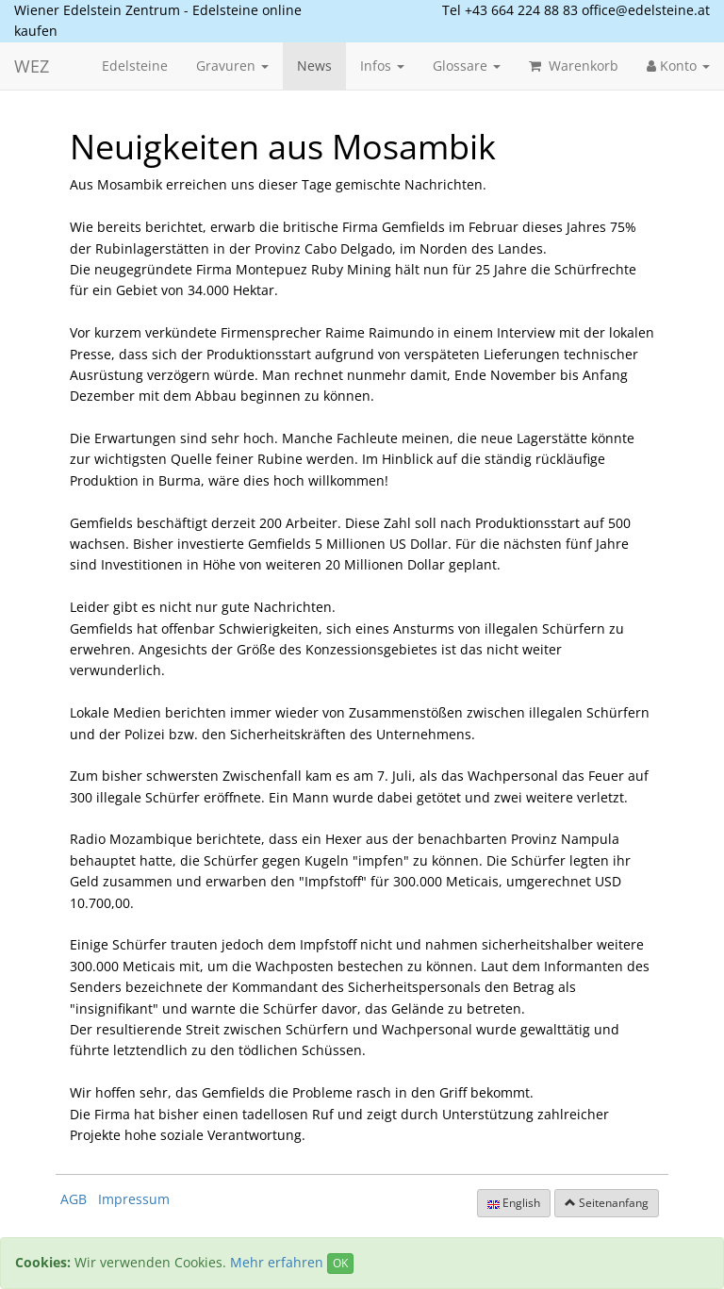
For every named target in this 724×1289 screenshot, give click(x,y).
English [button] (513, 1203)
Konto (678, 65)
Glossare (467, 65)
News (314, 65)
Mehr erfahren (276, 1262)
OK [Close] (340, 1263)
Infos (382, 65)
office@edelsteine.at (646, 10)
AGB (73, 1199)
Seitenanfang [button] (607, 1203)
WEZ (31, 66)
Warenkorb (573, 65)
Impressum (134, 1199)
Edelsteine (135, 65)
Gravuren (232, 65)
